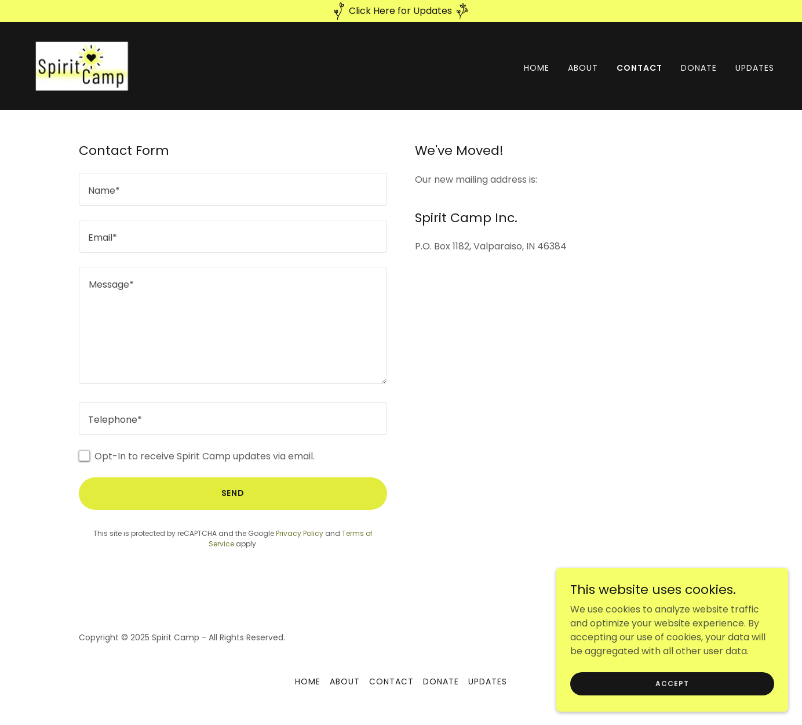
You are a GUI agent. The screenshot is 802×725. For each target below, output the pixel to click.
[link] (84, 65)
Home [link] (536, 68)
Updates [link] (754, 68)
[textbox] (233, 189)
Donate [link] (699, 68)
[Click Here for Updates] (401, 11)
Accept (671, 691)
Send (233, 493)
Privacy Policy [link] (299, 533)
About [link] (583, 68)
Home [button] (307, 681)
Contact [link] (639, 68)
